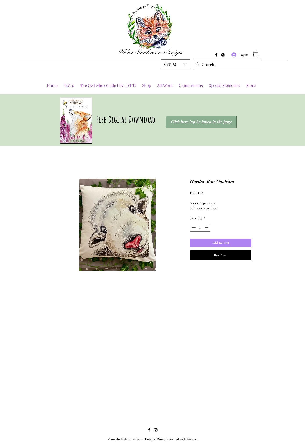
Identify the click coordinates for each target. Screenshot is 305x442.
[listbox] (175, 64)
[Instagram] (223, 55)
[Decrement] (193, 227)
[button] (175, 64)
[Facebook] (216, 55)
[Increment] (207, 227)
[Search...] (226, 64)
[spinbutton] (200, 227)
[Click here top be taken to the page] (201, 122)
